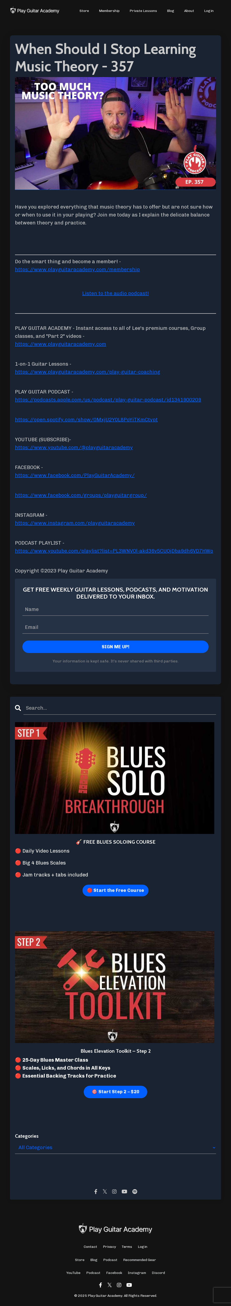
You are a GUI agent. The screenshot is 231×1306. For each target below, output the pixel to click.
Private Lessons (143, 11)
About (189, 11)
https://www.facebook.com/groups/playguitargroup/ (81, 495)
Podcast (110, 1260)
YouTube (73, 1273)
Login (209, 11)
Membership (109, 11)
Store (84, 11)
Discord (158, 1273)
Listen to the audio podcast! (115, 293)
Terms (127, 1247)
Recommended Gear (139, 1260)
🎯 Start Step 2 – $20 (115, 1091)
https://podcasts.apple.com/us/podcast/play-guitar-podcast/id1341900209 (108, 400)
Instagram (137, 1273)
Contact (90, 1247)
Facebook (114, 1273)
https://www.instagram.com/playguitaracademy (75, 523)
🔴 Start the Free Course (115, 890)
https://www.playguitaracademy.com (60, 344)
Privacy (109, 1247)
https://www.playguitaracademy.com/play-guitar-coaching (87, 372)
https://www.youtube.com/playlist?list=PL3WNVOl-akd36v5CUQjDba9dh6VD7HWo (114, 551)
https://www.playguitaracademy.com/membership (77, 269)
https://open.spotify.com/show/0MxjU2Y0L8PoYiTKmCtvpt (86, 420)
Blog (170, 11)
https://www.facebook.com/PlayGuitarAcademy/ (75, 475)
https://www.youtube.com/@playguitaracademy (74, 447)
